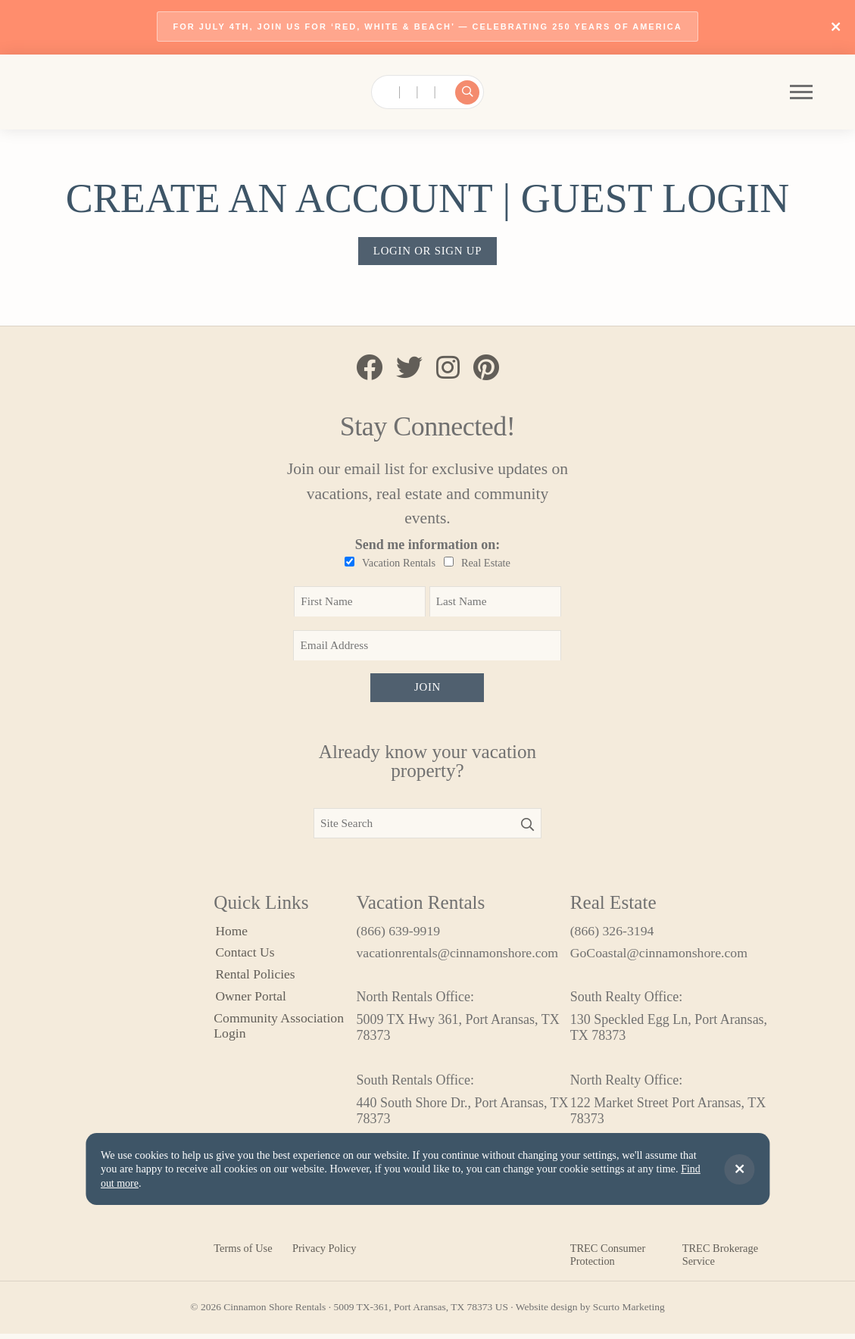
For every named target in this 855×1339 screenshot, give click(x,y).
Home (230, 935)
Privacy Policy (324, 1253)
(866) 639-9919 (398, 935)
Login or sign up (428, 252)
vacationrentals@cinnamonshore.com (458, 957)
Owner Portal (250, 1002)
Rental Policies (254, 980)
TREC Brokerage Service (720, 1259)
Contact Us (244, 957)
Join (427, 691)
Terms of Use (243, 1253)
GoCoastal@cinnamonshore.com (660, 957)
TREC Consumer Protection (608, 1259)
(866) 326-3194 (612, 935)
